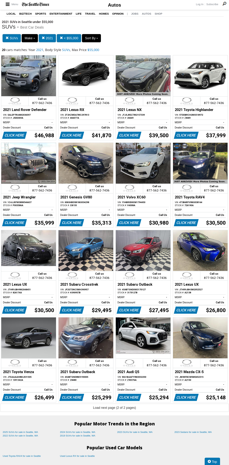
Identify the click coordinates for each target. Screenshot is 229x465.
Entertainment (61, 13)
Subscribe (212, 4)
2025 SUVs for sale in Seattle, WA (20, 432)
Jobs (134, 13)
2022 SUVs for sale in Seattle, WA (20, 435)
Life (79, 13)
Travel (90, 13)
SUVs (12, 38)
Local (11, 13)
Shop (158, 13)
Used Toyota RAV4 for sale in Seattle (22, 456)
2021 (47, 38)
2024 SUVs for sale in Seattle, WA (77, 432)
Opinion (117, 13)
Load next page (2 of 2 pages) (114, 408)
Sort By (91, 38)
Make (30, 38)
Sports (40, 13)
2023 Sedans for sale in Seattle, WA (193, 432)
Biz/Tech (25, 13)
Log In (199, 4)
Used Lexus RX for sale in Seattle (77, 456)
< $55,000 (69, 38)
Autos (114, 5)
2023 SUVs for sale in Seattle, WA (135, 432)
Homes (104, 13)
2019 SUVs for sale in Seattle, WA (77, 435)
